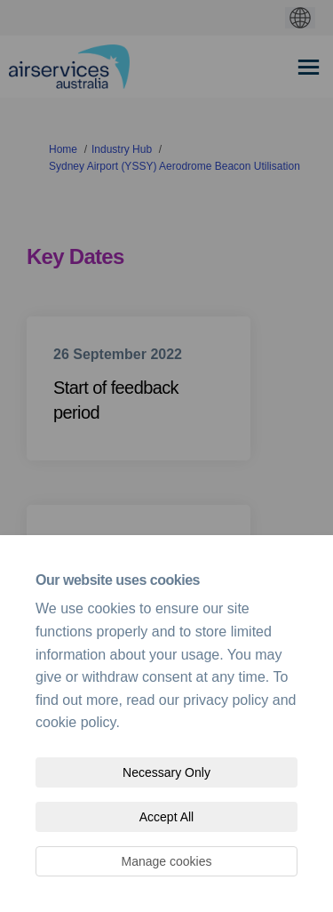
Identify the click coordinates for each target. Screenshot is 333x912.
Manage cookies (167, 861)
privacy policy (225, 700)
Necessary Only (166, 772)
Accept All (166, 817)
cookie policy (75, 722)
